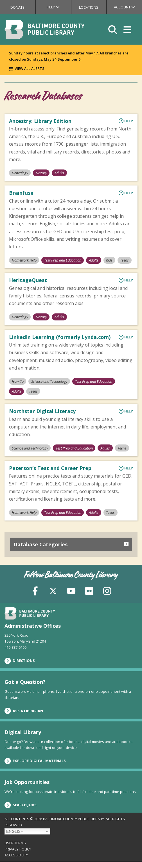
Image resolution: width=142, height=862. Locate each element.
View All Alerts (29, 68)
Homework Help (24, 260)
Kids (109, 260)
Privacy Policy (17, 849)
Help (59, 7)
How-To (18, 381)
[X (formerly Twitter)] (53, 590)
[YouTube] (71, 590)
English (14, 831)
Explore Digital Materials (35, 761)
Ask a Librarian (23, 711)
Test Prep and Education (62, 260)
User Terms (15, 842)
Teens (124, 260)
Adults (59, 172)
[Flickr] (89, 590)
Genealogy (20, 172)
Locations (88, 7)
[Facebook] (35, 590)
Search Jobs (20, 805)
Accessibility (16, 855)
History (41, 172)
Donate (17, 7)
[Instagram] (107, 590)
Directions (19, 661)
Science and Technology (49, 381)
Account (128, 7)
